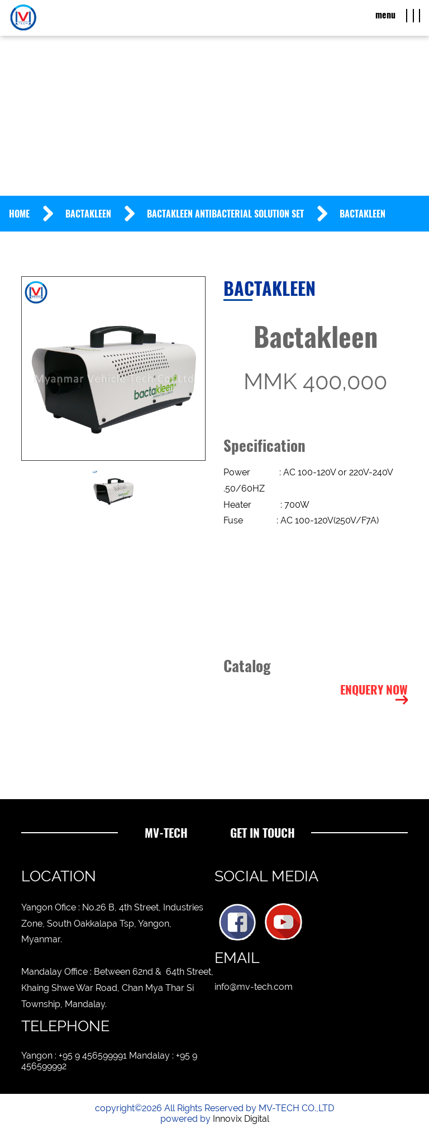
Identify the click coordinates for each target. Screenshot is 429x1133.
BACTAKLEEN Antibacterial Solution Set (225, 214)
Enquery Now (374, 690)
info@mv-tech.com (253, 986)
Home (19, 214)
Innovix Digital (241, 1118)
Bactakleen (88, 214)
